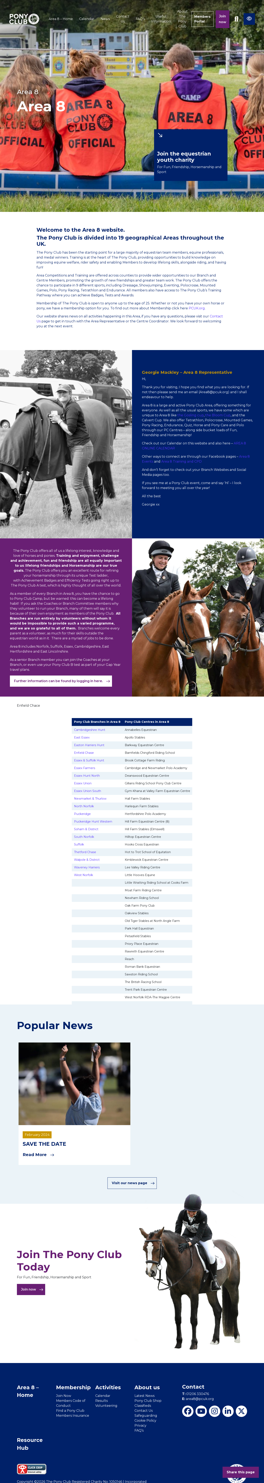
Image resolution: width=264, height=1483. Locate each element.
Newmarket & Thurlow (90, 798)
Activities (108, 1387)
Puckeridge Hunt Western (93, 821)
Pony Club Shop (147, 1400)
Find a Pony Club (70, 1410)
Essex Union (83, 783)
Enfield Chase (84, 753)
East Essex (82, 737)
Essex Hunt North (87, 776)
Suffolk (79, 844)
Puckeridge (82, 814)
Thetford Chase (85, 852)
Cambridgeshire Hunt (89, 730)
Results (101, 1400)
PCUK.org (197, 308)
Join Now (63, 1396)
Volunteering (106, 1405)
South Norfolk (84, 837)
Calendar (85, 19)
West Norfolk (83, 875)
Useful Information (160, 18)
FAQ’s (139, 19)
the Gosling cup (190, 415)
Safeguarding (145, 1415)
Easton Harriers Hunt (89, 745)
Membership (73, 1387)
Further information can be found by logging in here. (62, 681)
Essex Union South (87, 791)
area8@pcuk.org (198, 1399)
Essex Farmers (84, 768)
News (104, 19)
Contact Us (121, 18)
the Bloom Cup (218, 415)
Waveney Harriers (87, 867)
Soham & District (86, 829)
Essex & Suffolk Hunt (89, 760)
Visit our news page (133, 1183)
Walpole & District (87, 860)
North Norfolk (84, 806)
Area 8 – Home (60, 19)
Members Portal (202, 18)
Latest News (144, 1396)
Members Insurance (72, 1415)
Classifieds (142, 1405)
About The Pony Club (181, 18)
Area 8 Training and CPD (181, 461)
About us (147, 1387)
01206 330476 (195, 1394)
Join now (222, 19)
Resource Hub (30, 1444)
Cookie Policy (145, 1420)
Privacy (140, 1425)
